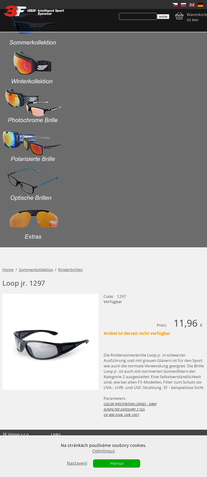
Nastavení (77, 463)
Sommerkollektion (36, 269)
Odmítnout (103, 451)
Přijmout (116, 463)
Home (8, 269)
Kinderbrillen (70, 269)
